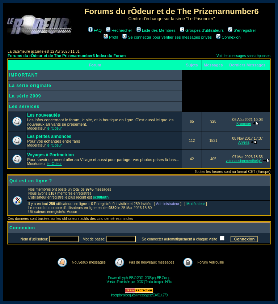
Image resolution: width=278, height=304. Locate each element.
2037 (140, 282)
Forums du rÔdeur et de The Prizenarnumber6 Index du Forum (67, 55)
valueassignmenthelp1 (244, 161)
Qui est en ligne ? (30, 180)
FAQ (95, 30)
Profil (111, 37)
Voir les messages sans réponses (243, 56)
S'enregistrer (242, 30)
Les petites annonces (49, 136)
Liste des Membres (156, 30)
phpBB (128, 278)
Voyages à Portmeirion (50, 154)
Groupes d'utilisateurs (202, 30)
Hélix (168, 282)
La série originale (30, 85)
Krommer (243, 124)
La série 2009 (25, 96)
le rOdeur (54, 128)
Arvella (243, 142)
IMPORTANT (23, 75)
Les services (24, 106)
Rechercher (119, 30)
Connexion (228, 37)
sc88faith (101, 197)
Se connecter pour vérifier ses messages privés (167, 37)
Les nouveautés (43, 115)
